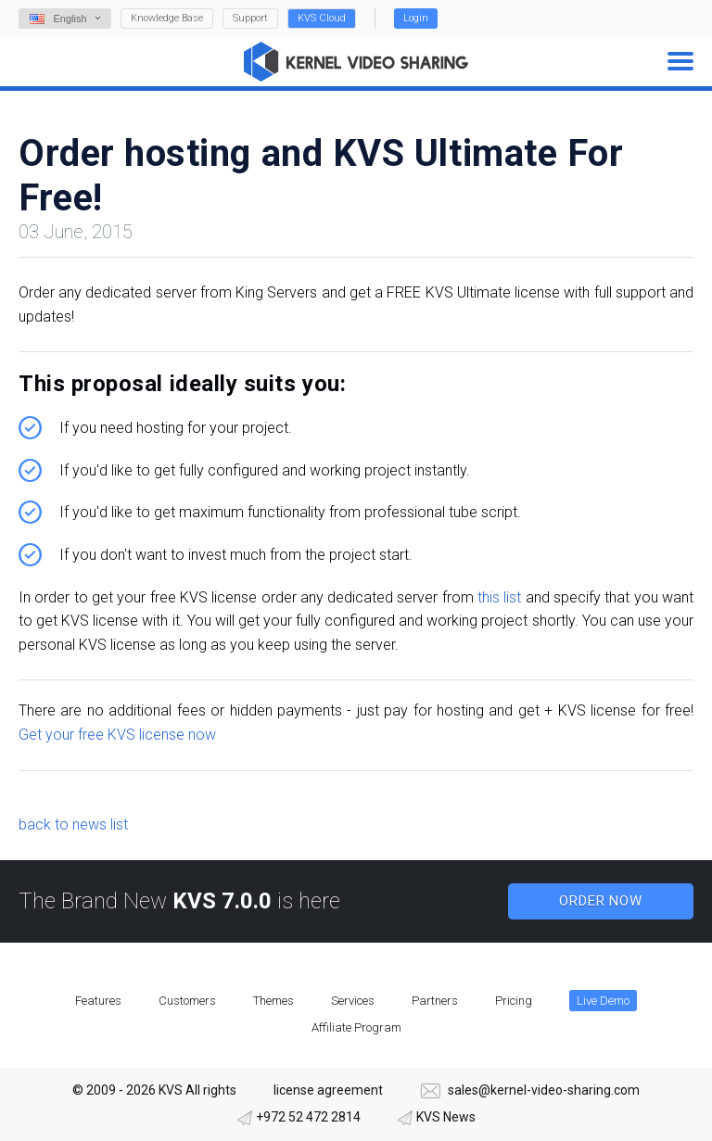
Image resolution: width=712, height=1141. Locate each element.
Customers (187, 1001)
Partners (435, 1001)
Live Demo (603, 1001)
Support (250, 18)
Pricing (513, 1001)
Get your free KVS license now (117, 734)
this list (499, 597)
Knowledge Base (167, 18)
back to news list (73, 824)
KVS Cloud (322, 18)
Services (353, 1001)
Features (98, 1001)
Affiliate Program (356, 1027)
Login (415, 18)
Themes (273, 1001)
